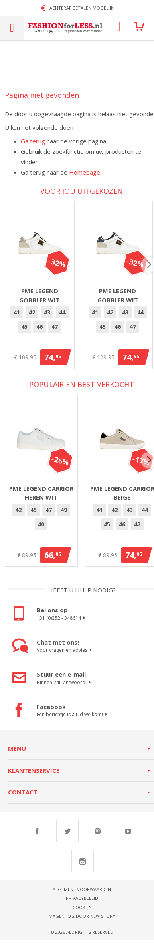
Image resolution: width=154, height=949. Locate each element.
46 (41, 330)
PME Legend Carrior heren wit (41, 496)
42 (33, 316)
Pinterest (98, 834)
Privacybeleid (82, 902)
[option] (18, 316)
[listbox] (41, 324)
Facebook (37, 834)
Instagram (82, 865)
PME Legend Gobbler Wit (41, 299)
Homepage (84, 172)
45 (26, 330)
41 (18, 316)
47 (56, 330)
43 (48, 316)
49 (64, 513)
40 (41, 528)
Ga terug (33, 141)
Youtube (128, 834)
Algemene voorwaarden (82, 893)
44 (64, 316)
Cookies (82, 911)
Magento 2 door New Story (82, 920)
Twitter (67, 834)
